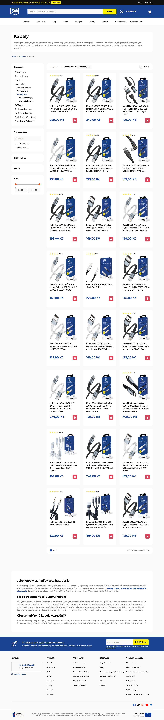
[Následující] (148, 67)
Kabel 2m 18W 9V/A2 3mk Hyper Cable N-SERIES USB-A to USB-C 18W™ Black (136, 287)
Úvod (13, 57)
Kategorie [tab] (18, 67)
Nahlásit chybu (132, 690)
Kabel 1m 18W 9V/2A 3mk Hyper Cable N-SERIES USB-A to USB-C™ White (63, 346)
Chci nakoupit (131, 663)
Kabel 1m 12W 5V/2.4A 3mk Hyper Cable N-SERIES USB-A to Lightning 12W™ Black (136, 346)
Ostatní (50, 690)
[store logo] (16, 11)
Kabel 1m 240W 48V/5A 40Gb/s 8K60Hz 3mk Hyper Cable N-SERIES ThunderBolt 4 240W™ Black (136, 407)
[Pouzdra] (20, 72)
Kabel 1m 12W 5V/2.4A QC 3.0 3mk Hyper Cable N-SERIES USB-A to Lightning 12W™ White (135, 467)
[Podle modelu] (23, 109)
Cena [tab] (16, 178)
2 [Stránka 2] (54, 550)
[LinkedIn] (151, 705)
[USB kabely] (26, 98)
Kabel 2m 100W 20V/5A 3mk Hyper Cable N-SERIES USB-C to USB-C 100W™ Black (99, 109)
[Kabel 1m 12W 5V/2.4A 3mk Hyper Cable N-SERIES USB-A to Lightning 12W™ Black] (136, 327)
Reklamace (130, 681)
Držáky (49, 685)
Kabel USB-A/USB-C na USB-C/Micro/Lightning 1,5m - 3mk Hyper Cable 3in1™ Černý (99, 525)
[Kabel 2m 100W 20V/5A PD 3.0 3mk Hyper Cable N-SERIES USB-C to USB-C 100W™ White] (63, 387)
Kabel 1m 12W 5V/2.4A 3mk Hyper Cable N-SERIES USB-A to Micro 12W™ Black (136, 525)
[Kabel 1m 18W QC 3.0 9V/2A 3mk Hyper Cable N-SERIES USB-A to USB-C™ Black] (99, 209)
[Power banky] (24, 87)
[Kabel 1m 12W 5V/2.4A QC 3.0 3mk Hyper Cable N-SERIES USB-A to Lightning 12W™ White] (136, 446)
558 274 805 (28, 665)
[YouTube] (147, 705)
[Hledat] (27, 138)
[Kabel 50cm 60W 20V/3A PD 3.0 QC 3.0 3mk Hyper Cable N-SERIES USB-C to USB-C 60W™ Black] (99, 387)
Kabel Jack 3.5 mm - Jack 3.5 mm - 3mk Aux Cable (62, 523)
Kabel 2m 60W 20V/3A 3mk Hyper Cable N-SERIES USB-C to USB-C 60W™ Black (63, 228)
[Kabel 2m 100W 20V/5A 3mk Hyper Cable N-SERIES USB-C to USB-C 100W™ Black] (99, 90)
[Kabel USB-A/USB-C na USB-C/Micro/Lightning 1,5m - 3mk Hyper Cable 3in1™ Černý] (99, 506)
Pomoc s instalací (133, 667)
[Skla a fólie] (21, 76)
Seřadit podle (70, 67)
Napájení (22, 57)
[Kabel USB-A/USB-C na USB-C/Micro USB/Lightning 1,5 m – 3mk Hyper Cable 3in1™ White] (63, 446)
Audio (49, 676)
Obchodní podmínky (81, 672)
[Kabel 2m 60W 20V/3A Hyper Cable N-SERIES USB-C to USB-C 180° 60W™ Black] (136, 149)
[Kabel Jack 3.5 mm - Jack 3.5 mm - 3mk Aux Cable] (63, 506)
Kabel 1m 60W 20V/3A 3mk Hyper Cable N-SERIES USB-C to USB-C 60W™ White (63, 287)
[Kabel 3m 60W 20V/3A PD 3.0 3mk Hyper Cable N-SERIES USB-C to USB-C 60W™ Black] (99, 446)
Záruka (102, 685)
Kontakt (149, 2)
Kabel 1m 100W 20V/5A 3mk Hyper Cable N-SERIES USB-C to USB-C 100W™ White (63, 168)
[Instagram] (142, 706)
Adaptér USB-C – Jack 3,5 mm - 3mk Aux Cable (99, 285)
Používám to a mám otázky (137, 672)
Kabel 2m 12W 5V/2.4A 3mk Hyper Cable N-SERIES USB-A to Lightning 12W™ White (99, 346)
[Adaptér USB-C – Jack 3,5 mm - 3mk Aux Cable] (99, 268)
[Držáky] (19, 105)
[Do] (34, 190)
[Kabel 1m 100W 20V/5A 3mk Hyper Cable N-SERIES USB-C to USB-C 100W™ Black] (99, 149)
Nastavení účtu (79, 667)
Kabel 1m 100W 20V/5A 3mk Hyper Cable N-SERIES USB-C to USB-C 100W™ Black (99, 168)
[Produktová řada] (24, 121)
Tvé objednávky (79, 663)
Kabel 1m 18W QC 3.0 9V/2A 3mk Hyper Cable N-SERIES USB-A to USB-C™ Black (98, 228)
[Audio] (18, 80)
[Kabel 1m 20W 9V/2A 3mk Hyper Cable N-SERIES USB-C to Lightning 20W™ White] (136, 209)
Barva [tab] (17, 168)
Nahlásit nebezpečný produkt (137, 694)
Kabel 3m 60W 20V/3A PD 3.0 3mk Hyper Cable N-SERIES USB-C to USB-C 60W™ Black (99, 465)
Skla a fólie (51, 667)
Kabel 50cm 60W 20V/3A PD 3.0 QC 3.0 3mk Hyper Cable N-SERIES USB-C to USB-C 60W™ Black (99, 407)
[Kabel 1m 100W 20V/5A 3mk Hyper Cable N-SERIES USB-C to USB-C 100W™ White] (63, 149)
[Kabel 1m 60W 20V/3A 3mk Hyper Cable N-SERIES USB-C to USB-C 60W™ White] (63, 268)
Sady (49, 672)
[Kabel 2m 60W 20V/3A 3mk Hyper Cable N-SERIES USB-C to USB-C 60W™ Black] (63, 209)
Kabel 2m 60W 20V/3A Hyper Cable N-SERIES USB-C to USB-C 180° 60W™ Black (136, 168)
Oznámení (130, 676)
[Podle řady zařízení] (25, 117)
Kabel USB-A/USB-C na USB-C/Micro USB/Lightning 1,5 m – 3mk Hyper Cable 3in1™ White (63, 467)
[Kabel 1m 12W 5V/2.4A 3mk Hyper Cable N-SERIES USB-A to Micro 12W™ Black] (136, 506)
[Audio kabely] (26, 101)
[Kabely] (22, 94)
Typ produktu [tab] (20, 132)
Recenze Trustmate (107, 676)
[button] (60, 67)
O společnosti (105, 663)
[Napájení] (20, 84)
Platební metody (80, 681)
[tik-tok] (138, 706)
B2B (101, 681)
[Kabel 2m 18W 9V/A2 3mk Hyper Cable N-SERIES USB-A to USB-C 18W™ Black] (136, 268)
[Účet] (128, 11)
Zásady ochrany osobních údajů (112, 672)
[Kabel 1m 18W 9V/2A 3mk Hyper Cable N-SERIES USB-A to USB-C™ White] (63, 327)
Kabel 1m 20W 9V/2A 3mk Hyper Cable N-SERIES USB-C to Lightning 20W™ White (136, 228)
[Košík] (150, 11)
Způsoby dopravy (80, 685)
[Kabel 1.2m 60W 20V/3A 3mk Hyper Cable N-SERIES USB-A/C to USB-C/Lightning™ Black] (136, 90)
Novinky (50, 694)
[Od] (21, 190)
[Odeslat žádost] (29, 674)
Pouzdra (50, 663)
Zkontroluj (56, 2)
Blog (140, 2)
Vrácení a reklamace (81, 676)
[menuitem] (26, 22)
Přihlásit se (140, 642)
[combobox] (65, 11)
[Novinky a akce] (23, 113)
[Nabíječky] (22, 91)
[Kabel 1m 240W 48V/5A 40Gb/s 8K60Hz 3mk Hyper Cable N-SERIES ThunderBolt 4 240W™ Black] (136, 387)
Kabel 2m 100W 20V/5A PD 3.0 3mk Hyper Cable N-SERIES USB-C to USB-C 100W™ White (62, 407)
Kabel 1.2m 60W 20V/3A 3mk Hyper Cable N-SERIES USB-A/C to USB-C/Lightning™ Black (135, 110)
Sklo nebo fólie (132, 685)
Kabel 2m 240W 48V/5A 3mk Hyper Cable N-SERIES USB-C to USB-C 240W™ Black (63, 109)
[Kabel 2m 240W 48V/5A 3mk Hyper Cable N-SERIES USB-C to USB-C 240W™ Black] (63, 90)
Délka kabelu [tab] (20, 158)
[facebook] (134, 706)
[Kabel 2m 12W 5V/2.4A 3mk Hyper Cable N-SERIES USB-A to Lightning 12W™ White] (99, 327)
